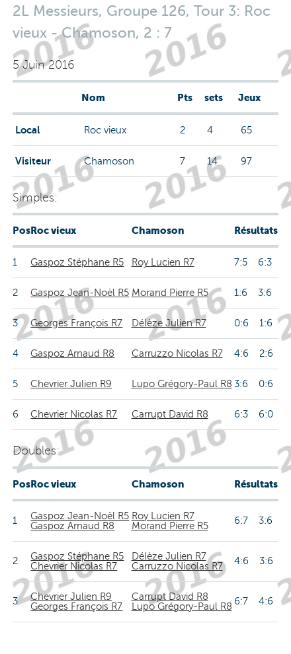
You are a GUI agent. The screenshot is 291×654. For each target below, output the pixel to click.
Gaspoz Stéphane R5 (77, 262)
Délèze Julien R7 (169, 323)
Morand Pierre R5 (170, 292)
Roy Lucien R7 (163, 262)
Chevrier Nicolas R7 (73, 414)
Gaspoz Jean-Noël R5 (79, 292)
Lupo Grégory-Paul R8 (182, 384)
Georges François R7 (76, 323)
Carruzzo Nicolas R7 (177, 353)
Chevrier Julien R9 (71, 384)
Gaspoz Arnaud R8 (72, 353)
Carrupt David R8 (170, 414)
